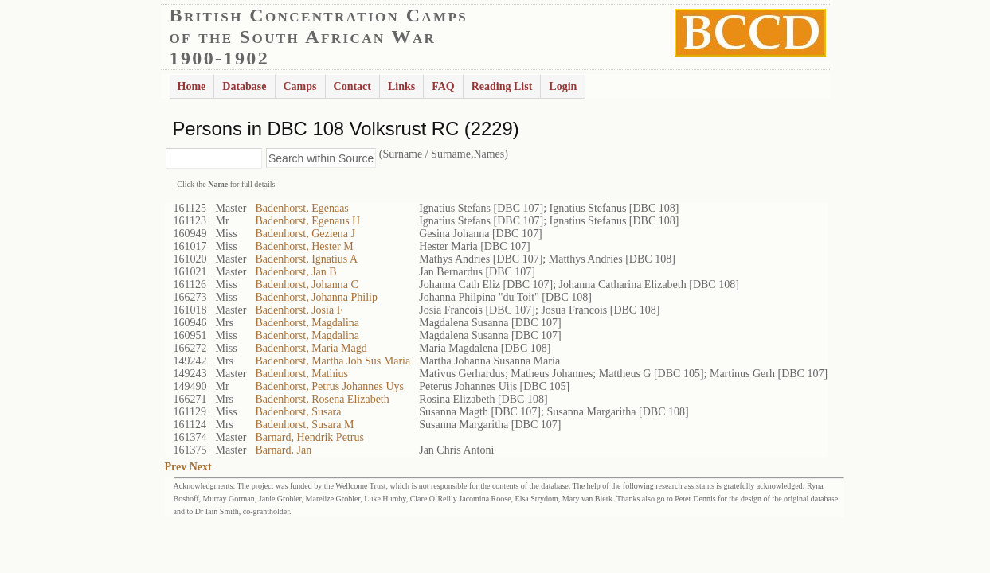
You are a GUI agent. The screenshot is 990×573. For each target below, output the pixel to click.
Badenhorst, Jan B (295, 272)
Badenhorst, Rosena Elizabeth (322, 399)
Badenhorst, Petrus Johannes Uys (329, 386)
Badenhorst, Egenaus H (307, 221)
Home (192, 86)
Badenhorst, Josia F (298, 310)
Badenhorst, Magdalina (307, 323)
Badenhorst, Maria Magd (310, 348)
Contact (352, 86)
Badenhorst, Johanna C (306, 284)
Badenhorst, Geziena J (305, 234)
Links (401, 86)
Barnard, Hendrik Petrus (309, 437)
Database (244, 86)
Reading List (502, 86)
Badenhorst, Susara (298, 412)
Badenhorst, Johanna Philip (316, 297)
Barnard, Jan (283, 450)
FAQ (443, 86)
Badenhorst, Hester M (304, 246)
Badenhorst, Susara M (304, 425)
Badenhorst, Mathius (301, 374)
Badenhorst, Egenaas (301, 208)
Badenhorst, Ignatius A (306, 259)
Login (563, 86)
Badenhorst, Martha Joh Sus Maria (332, 361)
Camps (300, 86)
